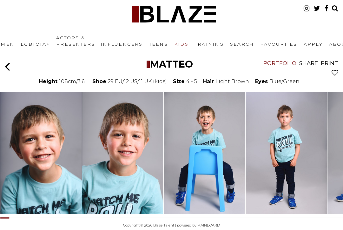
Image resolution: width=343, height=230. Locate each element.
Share (308, 63)
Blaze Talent (174, 14)
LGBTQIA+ (35, 44)
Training (209, 44)
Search (242, 44)
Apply (313, 44)
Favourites (278, 44)
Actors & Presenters (75, 41)
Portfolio (279, 63)
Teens (158, 44)
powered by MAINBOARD (198, 225)
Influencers (122, 44)
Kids (181, 44)
